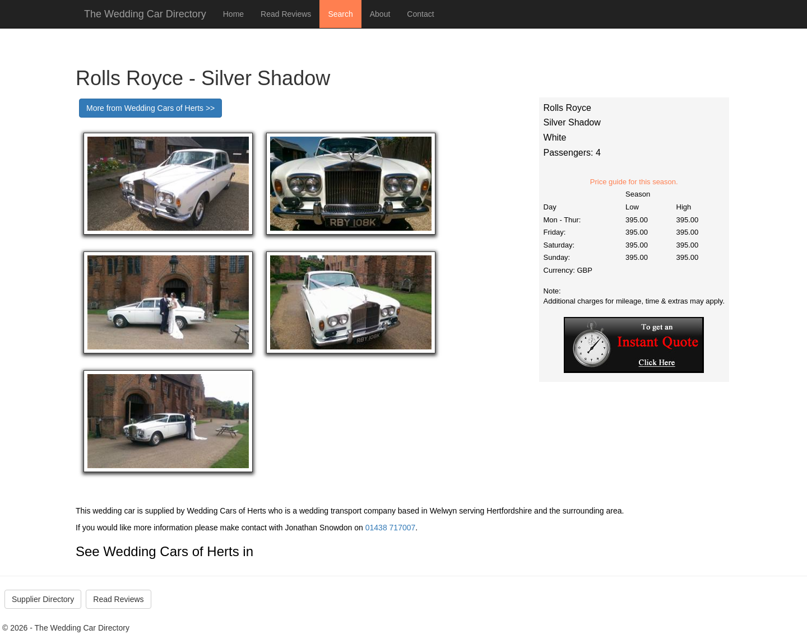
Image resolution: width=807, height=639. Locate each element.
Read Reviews (286, 14)
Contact (420, 14)
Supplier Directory (43, 599)
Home (233, 14)
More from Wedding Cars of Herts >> (150, 108)
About (380, 14)
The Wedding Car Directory (145, 14)
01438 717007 (390, 527)
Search (340, 14)
